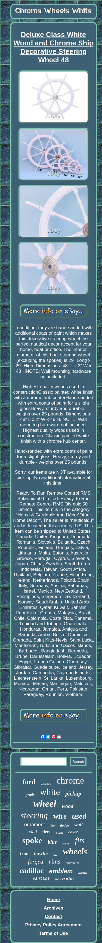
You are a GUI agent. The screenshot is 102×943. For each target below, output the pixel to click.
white (50, 792)
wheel (44, 804)
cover (73, 832)
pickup (73, 793)
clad (33, 831)
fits (79, 840)
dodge (64, 825)
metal (82, 872)
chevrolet (64, 879)
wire (60, 816)
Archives (53, 908)
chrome (70, 780)
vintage (41, 878)
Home (53, 899)
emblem (61, 871)
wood (67, 806)
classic (46, 783)
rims (54, 861)
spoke (32, 840)
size (55, 854)
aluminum (72, 863)
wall (78, 824)
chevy (65, 843)
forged (36, 861)
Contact (53, 916)
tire (52, 825)
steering (34, 815)
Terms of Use (53, 933)
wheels (75, 851)
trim (24, 853)
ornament (34, 824)
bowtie (41, 853)
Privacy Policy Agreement (53, 924)
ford (29, 781)
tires (46, 832)
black (59, 832)
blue (52, 842)
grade (30, 795)
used (79, 816)
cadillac (32, 871)
